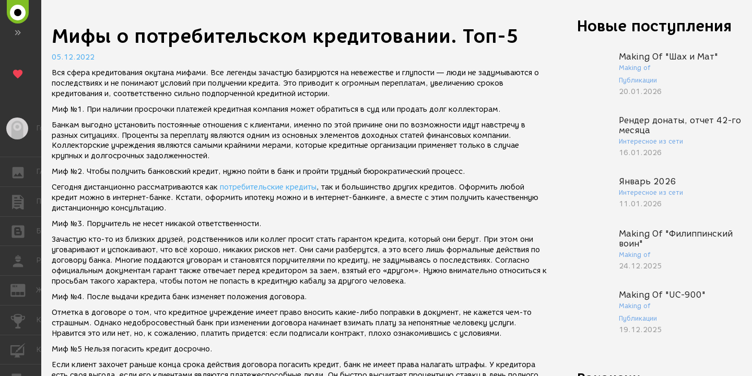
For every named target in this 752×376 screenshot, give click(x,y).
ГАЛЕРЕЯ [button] (23, 171)
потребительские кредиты (268, 187)
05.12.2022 (73, 57)
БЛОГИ (23, 230)
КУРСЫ (23, 349)
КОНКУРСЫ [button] (23, 320)
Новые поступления (654, 26)
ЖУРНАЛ (23, 289)
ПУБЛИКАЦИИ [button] (23, 201)
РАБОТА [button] (23, 260)
